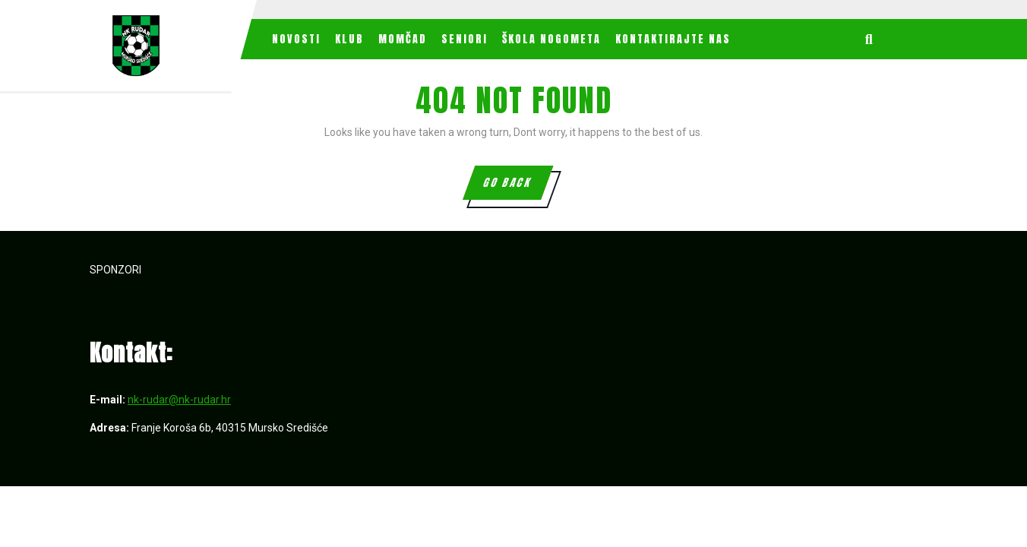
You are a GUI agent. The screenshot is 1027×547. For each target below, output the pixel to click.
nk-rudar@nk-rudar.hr (179, 400)
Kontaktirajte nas (673, 39)
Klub (349, 39)
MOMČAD (402, 39)
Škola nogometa (551, 39)
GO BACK (517, 187)
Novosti (296, 39)
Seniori (464, 39)
